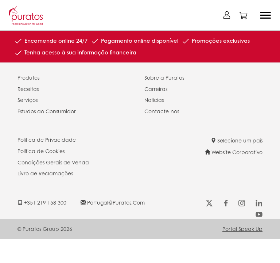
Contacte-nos (161, 111)
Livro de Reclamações (45, 173)
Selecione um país (236, 140)
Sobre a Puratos (164, 77)
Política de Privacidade (47, 139)
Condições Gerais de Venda (53, 162)
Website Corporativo (233, 152)
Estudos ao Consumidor (47, 111)
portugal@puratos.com (113, 202)
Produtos (28, 77)
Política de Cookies (41, 151)
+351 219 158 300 (42, 202)
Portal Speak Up (242, 228)
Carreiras (155, 88)
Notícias (154, 99)
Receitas (28, 88)
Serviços (28, 99)
